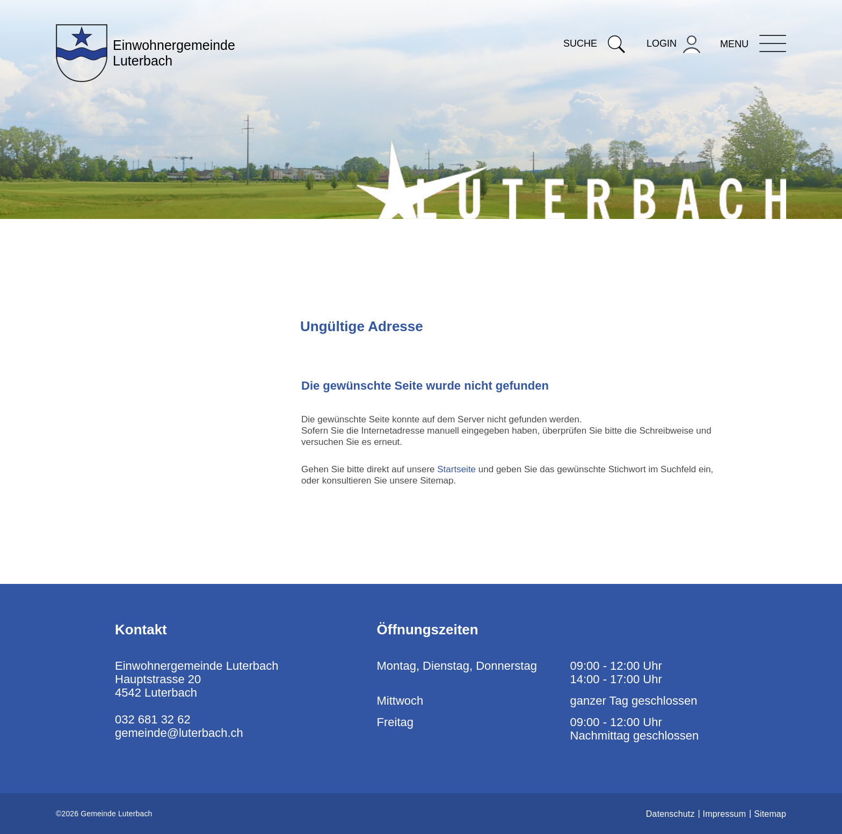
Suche (594, 43)
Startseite (456, 469)
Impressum (724, 813)
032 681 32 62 (153, 719)
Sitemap (770, 813)
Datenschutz (670, 813)
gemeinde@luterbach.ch (179, 733)
